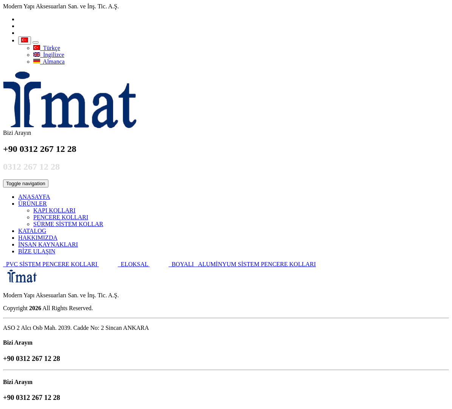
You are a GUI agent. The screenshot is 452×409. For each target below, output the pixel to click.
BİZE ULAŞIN (36, 251)
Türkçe (46, 48)
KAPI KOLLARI (54, 210)
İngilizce (48, 55)
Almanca (49, 61)
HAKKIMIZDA (37, 237)
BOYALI (182, 264)
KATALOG (32, 231)
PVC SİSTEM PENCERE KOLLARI (51, 264)
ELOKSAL (133, 264)
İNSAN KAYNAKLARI (48, 244)
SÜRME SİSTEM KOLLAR (68, 224)
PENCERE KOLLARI (60, 217)
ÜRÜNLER (32, 203)
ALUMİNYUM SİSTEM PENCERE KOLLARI (255, 264)
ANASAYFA (34, 197)
